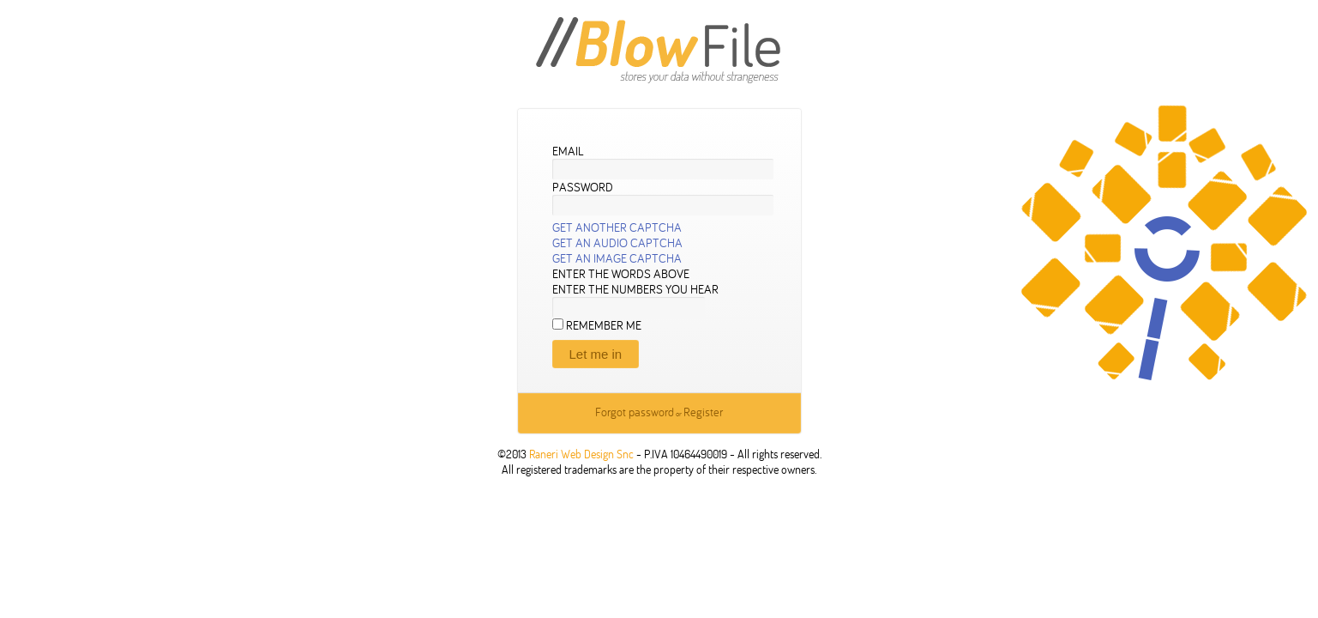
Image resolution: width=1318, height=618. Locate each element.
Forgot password (634, 412)
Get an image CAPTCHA (617, 258)
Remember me (603, 325)
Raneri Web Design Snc (581, 454)
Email (568, 151)
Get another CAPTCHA (617, 227)
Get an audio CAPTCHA (617, 243)
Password (582, 187)
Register (703, 412)
